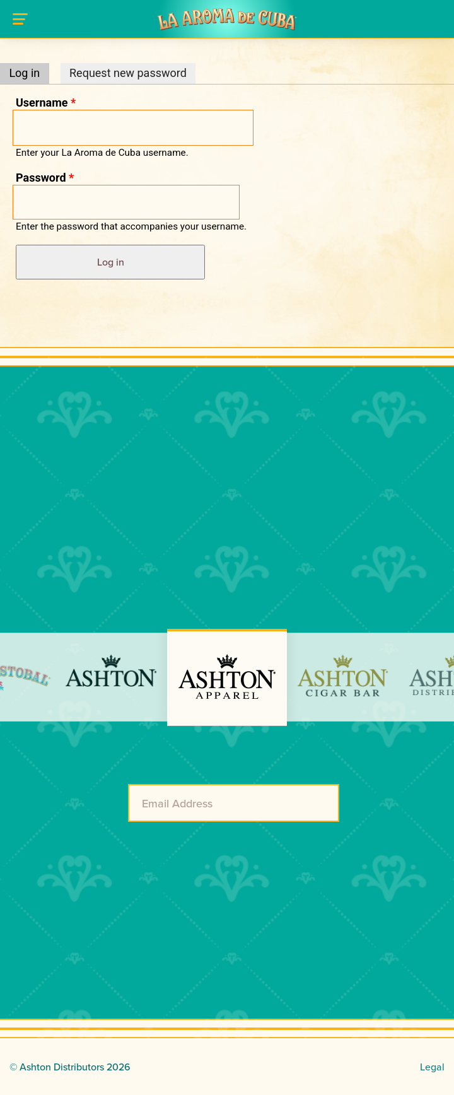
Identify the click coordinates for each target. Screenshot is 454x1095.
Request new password (128, 72)
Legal (432, 1066)
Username (46, 102)
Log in (29, 72)
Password (45, 177)
